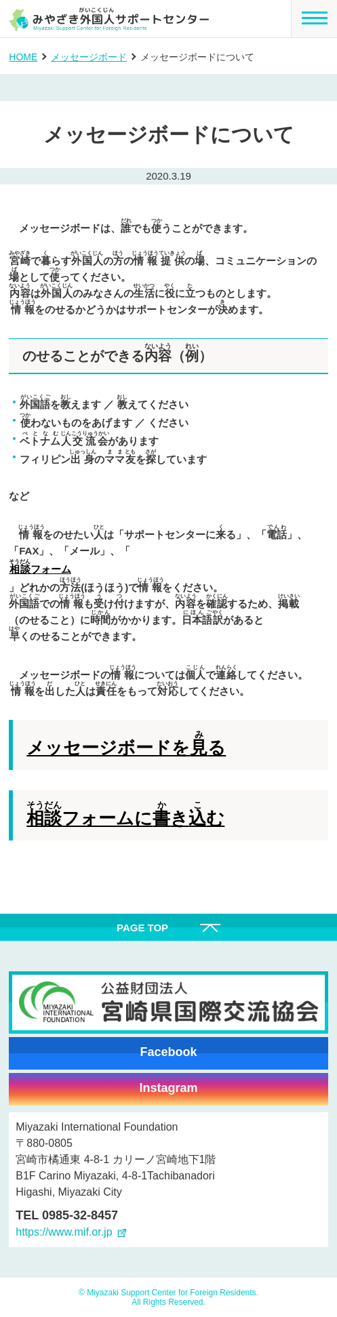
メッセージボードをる (126, 744)
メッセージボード (89, 57)
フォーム (40, 567)
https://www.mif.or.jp (64, 1232)
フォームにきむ (125, 814)
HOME (23, 57)
